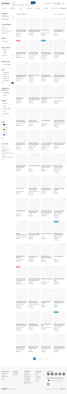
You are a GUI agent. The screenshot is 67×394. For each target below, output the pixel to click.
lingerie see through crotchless (6, 150)
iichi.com (37, 381)
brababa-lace (31, 100)
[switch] (8, 16)
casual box (18, 55)
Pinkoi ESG (38, 376)
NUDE (55, 33)
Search (33, 2)
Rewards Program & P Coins (28, 383)
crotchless (14, 4)
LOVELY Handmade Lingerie (22, 236)
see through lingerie (20, 4)
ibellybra (18, 146)
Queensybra (31, 33)
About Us (37, 373)
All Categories (4, 373)
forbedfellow (56, 55)
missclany (43, 78)
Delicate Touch (44, 123)
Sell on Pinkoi (48, 3)
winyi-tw (43, 259)
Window (3, 379)
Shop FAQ (15, 374)
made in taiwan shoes (29, 4)
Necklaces (4, 155)
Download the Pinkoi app (55, 380)
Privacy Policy (27, 379)
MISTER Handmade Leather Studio (36, 191)
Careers (37, 379)
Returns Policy (27, 381)
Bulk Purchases (27, 374)
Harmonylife (18, 33)
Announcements (27, 376)
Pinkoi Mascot (38, 378)
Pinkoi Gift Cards (5, 376)
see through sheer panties (7, 153)
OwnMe (42, 168)
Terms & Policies (27, 378)
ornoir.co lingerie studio (46, 327)
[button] (12, 83)
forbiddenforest (44, 55)
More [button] (3, 116)
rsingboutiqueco (44, 100)
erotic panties (4, 148)
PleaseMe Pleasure (45, 33)
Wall (2, 378)
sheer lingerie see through (7, 157)
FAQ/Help (26, 373)
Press (37, 374)
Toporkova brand (57, 236)
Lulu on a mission (19, 123)
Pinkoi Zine (4, 374)
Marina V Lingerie (32, 55)
